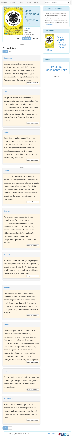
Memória (7, 287)
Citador (4, 2)
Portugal (7, 254)
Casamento (8, 58)
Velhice (6, 324)
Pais (5, 371)
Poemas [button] (29, 2)
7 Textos (17, 38)
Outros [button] (36, 2)
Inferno (6, 171)
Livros (35, 38)
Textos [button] (20, 2)
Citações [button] (13, 2)
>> (10, 52)
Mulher (6, 132)
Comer (6, 92)
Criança (7, 211)
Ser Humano (8, 399)
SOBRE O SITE (50, 434)
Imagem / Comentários (32, 82)
